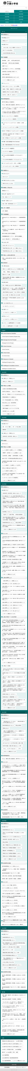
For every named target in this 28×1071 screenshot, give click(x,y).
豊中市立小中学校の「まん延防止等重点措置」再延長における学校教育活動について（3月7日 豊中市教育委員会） (13, 782)
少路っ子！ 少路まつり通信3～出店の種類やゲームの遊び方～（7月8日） (14, 681)
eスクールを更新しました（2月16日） (10, 903)
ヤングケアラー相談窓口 (8, 148)
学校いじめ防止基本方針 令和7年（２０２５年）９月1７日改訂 (13, 259)
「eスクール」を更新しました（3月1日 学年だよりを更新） (13, 787)
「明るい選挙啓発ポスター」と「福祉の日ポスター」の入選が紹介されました (14, 959)
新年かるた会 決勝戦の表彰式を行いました (12, 965)
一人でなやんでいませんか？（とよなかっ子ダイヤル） (13, 890)
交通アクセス (5, 66)
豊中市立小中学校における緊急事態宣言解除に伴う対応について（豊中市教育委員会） (13, 897)
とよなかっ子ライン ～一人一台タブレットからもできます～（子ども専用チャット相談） (13, 108)
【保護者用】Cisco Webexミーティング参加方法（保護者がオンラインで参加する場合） (13, 556)
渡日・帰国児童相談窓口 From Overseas (11, 144)
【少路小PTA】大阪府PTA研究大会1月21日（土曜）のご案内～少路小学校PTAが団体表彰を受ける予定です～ (13, 643)
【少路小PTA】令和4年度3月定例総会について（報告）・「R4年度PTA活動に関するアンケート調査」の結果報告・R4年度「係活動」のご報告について (13, 621)
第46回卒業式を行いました (8, 829)
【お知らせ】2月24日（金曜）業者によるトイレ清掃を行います (13, 571)
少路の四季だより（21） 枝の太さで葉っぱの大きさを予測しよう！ (13, 599)
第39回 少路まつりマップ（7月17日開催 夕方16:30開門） (14, 673)
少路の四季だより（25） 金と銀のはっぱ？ (11, 583)
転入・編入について (7, 197)
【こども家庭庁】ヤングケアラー (9, 405)
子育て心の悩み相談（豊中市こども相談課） (11, 893)
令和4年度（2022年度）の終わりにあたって (12, 493)
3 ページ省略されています (9, 707)
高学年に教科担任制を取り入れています (10, 77)
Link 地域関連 (18, 1049)
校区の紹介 (5, 282)
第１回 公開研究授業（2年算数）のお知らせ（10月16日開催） (13, 984)
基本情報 (4, 60)
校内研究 (5, 809)
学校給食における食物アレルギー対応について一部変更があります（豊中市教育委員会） (13, 552)
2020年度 (7, 19)
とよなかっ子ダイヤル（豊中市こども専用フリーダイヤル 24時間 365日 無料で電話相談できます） (13, 112)
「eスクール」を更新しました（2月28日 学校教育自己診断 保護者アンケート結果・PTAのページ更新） (13, 795)
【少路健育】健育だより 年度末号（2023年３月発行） (13, 544)
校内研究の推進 (7, 863)
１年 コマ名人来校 (16, 426)
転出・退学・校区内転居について (10, 203)
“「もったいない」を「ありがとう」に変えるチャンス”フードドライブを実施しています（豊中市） (13, 1002)
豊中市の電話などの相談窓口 (8, 102)
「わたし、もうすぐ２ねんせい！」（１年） (12, 748)
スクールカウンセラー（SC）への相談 (12, 163)
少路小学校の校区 (6, 74)
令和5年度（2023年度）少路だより (10, 436)
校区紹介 (5, 262)
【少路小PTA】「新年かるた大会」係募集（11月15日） (13, 659)
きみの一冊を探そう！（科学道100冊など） (11, 239)
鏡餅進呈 (4, 429)
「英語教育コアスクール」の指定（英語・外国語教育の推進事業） (13, 870)
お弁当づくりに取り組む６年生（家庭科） (11, 947)
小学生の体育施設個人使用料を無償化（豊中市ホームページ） (13, 541)
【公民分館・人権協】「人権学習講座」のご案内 (12, 455)
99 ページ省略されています (9, 574)
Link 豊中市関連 (19, 1041)
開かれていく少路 (6, 274)
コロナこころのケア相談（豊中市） (9, 885)
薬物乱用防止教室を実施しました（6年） (11, 952)
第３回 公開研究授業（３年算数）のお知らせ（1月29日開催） (13, 976)
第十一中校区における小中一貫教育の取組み (12, 285)
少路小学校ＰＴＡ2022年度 (9, 616)
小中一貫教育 (6, 207)
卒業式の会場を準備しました (9, 940)
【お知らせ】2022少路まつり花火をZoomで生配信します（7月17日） (14, 669)
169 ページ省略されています (10, 529)
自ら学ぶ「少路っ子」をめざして (10, 94)
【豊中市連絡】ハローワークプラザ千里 (10, 408)
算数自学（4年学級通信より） (9, 850)
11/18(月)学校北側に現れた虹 (9, 53)
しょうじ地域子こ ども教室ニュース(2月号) (11, 465)
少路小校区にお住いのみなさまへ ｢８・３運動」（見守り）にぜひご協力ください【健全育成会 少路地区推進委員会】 (13, 1015)
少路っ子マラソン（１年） (8, 949)
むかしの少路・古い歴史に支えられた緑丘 (11, 295)
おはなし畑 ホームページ (8, 245)
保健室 (4, 440)
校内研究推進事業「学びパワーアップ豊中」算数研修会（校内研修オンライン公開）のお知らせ (13, 813)
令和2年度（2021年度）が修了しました (11, 839)
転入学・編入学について (8, 193)
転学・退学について (7, 200)
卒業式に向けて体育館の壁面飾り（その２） (12, 856)
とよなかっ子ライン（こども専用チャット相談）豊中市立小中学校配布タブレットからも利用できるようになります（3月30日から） (13, 766)
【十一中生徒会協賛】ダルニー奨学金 (10, 399)
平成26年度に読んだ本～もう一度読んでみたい (12, 251)
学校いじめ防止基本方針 (9, 255)
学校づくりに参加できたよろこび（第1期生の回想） (14, 269)
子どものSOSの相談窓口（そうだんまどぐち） (13, 156)
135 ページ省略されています (10, 916)
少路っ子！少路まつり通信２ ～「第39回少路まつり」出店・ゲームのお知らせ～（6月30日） (13, 704)
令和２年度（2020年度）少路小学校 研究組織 (11, 875)
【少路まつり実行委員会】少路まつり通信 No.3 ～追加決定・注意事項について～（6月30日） (14, 700)
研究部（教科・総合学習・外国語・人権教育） (12, 878)
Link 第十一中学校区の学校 (7, 1049)
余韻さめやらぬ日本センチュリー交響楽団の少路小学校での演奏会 (14, 526)
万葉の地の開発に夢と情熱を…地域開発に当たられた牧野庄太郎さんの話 (14, 278)
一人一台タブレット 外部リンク (9, 312)
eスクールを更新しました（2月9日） (10, 909)
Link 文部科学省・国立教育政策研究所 (10, 1057)
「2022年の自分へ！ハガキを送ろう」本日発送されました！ (13, 736)
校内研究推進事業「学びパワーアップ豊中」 (11, 873)
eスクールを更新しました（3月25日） (10, 888)
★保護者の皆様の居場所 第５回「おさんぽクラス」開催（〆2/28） (13, 462)
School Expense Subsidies (9, 333)
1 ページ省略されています (9, 1034)
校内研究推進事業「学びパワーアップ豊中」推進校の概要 (13, 988)
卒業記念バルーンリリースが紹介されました (12, 836)
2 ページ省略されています (19, 1060)
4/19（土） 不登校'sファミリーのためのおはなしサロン (13, 394)
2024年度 (7, 14)
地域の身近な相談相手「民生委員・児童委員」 (12, 999)
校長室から (6, 34)
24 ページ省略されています (9, 480)
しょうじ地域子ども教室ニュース (9, 470)
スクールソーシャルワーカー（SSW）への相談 (13, 123)
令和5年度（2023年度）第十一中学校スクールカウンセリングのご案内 (14, 134)
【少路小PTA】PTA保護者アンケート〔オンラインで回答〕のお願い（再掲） (13, 630)
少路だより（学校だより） (9, 378)
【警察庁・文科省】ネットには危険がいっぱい (12, 452)
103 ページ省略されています (10, 751)
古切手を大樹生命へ (6, 391)
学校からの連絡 (7, 385)
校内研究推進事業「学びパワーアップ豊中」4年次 (12, 817)
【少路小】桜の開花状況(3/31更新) (9, 388)
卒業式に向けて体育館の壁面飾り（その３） (12, 853)
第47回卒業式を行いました (8, 725)
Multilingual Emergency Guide (8, 362)
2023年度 (21, 14)
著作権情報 (6, 1067)
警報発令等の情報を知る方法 (8, 1041)
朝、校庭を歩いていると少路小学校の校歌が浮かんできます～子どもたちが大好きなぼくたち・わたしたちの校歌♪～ (14, 497)
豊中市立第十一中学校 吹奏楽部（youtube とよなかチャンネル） (13, 298)
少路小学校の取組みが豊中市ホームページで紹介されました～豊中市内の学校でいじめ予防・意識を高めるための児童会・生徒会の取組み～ (14, 518)
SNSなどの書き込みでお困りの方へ (9, 468)
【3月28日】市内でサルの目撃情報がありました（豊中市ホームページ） (13, 537)
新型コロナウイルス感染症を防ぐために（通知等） (14, 920)
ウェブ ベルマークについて (8, 1023)
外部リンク (5, 309)
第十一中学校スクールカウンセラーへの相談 (13, 130)
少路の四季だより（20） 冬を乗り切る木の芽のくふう (13, 602)
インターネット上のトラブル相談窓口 (10, 477)
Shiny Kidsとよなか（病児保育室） (9, 402)
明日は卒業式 (18, 522)
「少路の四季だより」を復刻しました (10, 580)
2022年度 (7, 16)
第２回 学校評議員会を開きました (10, 955)
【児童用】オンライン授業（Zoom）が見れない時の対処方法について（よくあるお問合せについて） (13, 563)
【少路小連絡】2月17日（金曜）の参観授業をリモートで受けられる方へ (13, 567)
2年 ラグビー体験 (7, 426)
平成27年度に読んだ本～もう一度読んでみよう (12, 248)
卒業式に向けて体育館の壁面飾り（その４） (12, 847)
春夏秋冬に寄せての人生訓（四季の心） (11, 91)
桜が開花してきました (7, 511)
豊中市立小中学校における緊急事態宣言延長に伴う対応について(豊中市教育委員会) (13, 913)
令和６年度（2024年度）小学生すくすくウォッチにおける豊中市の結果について (13, 1010)
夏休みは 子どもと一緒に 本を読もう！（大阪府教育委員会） (13, 226)
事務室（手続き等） (8, 187)
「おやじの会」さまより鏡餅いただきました (12, 47)
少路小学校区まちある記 (8, 292)
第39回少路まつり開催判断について (10, 697)
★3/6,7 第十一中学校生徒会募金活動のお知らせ (12, 458)
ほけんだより (6, 173)
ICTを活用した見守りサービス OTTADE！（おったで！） (13, 1026)
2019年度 (21, 19)
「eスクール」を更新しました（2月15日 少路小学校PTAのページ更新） (13, 803)
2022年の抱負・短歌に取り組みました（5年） (12, 745)
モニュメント (6, 83)
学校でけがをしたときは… (9, 180)
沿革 (9, 60)
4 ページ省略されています (9, 80)
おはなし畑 (5, 242)
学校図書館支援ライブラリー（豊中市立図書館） (12, 236)
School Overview (7, 346)
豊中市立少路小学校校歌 (14, 63)
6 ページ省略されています (9, 414)
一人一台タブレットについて (8, 306)
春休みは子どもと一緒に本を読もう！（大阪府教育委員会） (13, 218)
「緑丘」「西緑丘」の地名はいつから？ (11, 271)
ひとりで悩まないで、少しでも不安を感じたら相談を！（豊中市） (13, 906)
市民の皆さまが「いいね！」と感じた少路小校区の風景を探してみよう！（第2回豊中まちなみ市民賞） (14, 289)
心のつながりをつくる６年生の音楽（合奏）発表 (13, 743)
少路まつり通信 (6, 665)
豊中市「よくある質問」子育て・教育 (10, 1052)
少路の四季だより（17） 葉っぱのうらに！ (11, 610)
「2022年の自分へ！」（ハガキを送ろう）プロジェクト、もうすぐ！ (13, 740)
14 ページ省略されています (9, 662)
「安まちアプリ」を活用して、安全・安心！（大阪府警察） (13, 1020)
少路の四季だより (7, 577)
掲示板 (7, 22)
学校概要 (5, 57)
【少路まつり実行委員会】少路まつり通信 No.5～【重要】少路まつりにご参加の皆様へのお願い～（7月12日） (14, 690)
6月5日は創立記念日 (15, 60)
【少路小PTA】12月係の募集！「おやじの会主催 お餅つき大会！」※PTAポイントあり (13, 647)
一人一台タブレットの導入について (10, 319)
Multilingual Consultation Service (11, 365)
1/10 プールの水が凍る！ (8, 50)
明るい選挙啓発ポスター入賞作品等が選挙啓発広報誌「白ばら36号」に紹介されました (14, 943)
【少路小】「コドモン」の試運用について (11, 778)
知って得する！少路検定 (20, 292)
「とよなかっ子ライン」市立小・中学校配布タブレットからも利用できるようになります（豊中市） (13, 791)
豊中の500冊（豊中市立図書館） (9, 233)
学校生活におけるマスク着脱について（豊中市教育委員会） (13, 548)
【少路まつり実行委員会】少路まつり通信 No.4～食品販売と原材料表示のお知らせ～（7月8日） (13, 685)
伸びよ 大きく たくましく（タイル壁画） (11, 86)
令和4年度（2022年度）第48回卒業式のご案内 (12, 559)
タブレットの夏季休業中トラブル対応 (11, 323)
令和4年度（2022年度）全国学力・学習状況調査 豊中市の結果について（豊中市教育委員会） (13, 1030)
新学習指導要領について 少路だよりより (10, 866)
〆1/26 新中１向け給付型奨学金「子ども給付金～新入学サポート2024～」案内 (13, 474)
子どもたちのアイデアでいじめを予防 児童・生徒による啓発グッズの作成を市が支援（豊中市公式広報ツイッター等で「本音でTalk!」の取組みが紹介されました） (14, 507)
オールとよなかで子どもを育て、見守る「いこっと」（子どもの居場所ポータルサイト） (13, 1006)
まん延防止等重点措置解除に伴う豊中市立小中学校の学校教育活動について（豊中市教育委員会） (13, 771)
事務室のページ (5, 190)
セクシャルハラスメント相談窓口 (10, 116)
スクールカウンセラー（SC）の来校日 (11, 166)
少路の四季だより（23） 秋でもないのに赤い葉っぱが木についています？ (13, 591)
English (21, 11)
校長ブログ (5, 44)
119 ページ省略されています (10, 806)
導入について (6, 316)
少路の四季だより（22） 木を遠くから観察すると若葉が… (13, 595)
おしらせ (5, 533)
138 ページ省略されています (10, 859)
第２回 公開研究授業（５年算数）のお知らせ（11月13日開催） (13, 980)
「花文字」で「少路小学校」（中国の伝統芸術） (13, 514)
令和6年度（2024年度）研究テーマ (9, 71)
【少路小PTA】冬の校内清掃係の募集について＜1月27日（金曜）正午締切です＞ (13, 639)
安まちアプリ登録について (18, 391)
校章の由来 (4, 63)
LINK (21, 22)
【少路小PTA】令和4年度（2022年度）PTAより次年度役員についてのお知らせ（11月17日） (13, 655)
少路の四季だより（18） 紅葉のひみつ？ (10, 608)
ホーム (7, 11)
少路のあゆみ (6, 265)
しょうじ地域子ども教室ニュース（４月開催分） (12, 450)
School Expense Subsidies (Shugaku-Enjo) (11, 336)
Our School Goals (6, 355)
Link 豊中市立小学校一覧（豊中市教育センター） (12, 1043)
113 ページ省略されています (10, 967)
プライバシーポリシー (21, 1067)
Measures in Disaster (8, 359)
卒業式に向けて (6, 728)
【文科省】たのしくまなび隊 (8, 411)
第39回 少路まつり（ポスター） (9, 694)
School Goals (6, 352)
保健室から (6, 170)
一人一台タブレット (8, 303)
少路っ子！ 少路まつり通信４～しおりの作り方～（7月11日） (14, 677)
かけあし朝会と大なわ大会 (8, 962)
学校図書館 (6, 214)
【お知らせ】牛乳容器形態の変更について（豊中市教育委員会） (13, 775)
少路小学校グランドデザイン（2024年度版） (11, 68)
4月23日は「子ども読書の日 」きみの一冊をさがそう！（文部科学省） (13, 230)
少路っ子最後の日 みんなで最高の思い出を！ (12, 845)
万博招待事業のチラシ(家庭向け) (9, 397)
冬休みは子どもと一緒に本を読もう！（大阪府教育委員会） (13, 222)
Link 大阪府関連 (5, 1055)
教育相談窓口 (6, 98)
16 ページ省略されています (9, 613)
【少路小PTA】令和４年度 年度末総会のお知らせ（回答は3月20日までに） (13, 626)
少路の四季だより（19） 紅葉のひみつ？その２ (12, 605)
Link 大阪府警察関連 (6, 1060)
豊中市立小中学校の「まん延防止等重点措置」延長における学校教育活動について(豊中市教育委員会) (13, 799)
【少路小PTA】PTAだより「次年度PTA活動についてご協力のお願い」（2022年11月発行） (13, 651)
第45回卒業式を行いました (8, 937)
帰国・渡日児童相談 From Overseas (11, 141)
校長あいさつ (6, 37)
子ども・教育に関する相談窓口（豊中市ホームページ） (13, 104)
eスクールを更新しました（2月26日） (10, 900)
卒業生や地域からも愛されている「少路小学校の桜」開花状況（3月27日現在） (14, 502)
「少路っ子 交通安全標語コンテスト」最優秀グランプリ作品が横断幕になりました (13, 732)
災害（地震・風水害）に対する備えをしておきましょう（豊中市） (13, 996)
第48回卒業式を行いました (8, 522)
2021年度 (21, 16)
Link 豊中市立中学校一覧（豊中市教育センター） (12, 1046)
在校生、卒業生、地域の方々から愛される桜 (12, 89)
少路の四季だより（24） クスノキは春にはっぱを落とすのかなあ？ (13, 587)
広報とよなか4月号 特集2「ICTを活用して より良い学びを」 (13, 833)
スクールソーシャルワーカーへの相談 (10, 127)
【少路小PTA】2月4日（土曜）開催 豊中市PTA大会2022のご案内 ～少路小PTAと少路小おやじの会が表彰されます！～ (13, 634)
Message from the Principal (9, 339)
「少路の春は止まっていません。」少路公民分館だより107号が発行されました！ (14, 722)
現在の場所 (15, 25)
